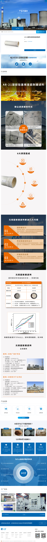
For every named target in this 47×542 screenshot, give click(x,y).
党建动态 (20, 537)
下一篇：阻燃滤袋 (42, 514)
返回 (24, 514)
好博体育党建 (20, 534)
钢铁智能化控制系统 (41, 28)
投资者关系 (24, 532)
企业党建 (20, 532)
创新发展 (12, 532)
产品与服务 (7, 532)
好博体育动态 (16, 534)
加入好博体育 (29, 534)
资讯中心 (16, 532)
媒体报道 (16, 537)
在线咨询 (23, 417)
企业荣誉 (2, 537)
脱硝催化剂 (6, 28)
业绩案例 (29, 28)
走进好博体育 (3, 532)
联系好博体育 (29, 532)
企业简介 (2, 534)
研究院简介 (12, 534)
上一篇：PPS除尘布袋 (5, 514)
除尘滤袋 (17, 28)
